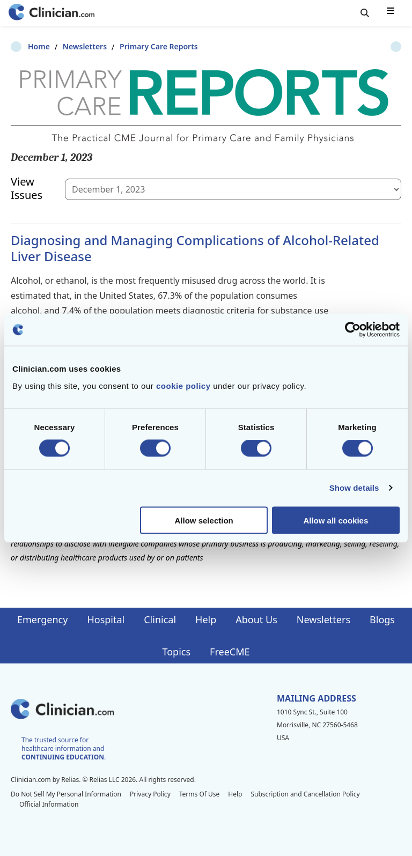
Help (205, 619)
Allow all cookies (335, 520)
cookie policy (183, 385)
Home (22, 46)
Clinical (160, 619)
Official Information (48, 804)
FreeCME (229, 651)
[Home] (51, 13)
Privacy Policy (150, 794)
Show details (354, 487)
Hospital (105, 619)
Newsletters (68, 46)
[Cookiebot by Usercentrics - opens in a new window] (353, 330)
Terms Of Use (199, 794)
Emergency (42, 619)
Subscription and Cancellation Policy (305, 794)
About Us (256, 619)
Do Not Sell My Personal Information (66, 794)
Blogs (382, 619)
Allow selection (204, 520)
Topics (176, 651)
